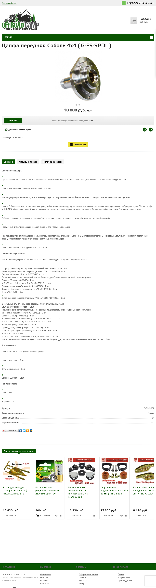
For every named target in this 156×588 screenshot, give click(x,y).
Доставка (83, 580)
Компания (45, 567)
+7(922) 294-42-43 (140, 3)
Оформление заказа (88, 574)
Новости (44, 577)
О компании (45, 574)
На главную (8, 567)
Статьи (121, 574)
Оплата (82, 577)
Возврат (82, 584)
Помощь (81, 567)
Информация (121, 567)
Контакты (44, 584)
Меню (9, 37)
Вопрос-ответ (124, 577)
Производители (125, 580)
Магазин (44, 580)
